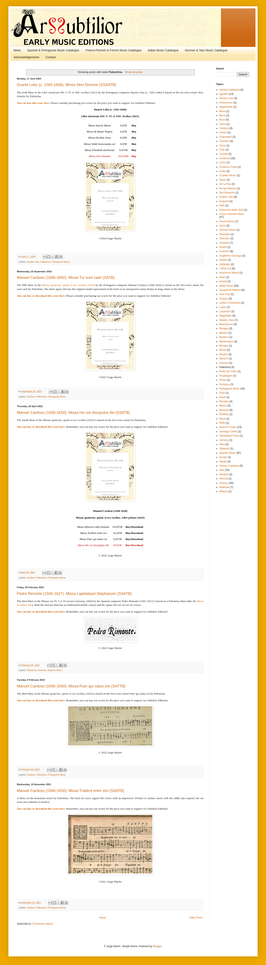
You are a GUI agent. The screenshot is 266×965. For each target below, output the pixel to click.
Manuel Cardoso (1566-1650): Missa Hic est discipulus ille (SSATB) (73, 412)
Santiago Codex (228, 431)
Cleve (222, 145)
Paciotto (223, 362)
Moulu (222, 349)
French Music (226, 221)
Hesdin (223, 259)
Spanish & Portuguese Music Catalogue (53, 50)
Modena (223, 337)
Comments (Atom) (42, 923)
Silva (222, 444)
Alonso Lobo (226, 98)
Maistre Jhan (226, 320)
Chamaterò (225, 136)
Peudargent (225, 375)
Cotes (222, 171)
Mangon (223, 328)
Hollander (224, 264)
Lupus (222, 307)
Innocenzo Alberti (229, 272)
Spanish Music (55, 670)
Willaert (223, 491)
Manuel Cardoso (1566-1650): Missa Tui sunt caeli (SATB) (66, 277)
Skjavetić (224, 448)
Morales (223, 345)
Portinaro (224, 384)
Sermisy (223, 440)
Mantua (223, 332)
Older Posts (195, 917)
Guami (223, 247)
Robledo (224, 414)
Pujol (222, 392)
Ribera (223, 405)
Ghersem (224, 238)
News (17, 50)
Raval (222, 397)
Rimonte (42, 670)
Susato (223, 457)
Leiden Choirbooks (229, 302)
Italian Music (226, 285)
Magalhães (225, 315)
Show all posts (134, 72)
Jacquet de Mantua (230, 290)
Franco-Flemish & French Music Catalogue (114, 50)
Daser (222, 179)
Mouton (223, 354)
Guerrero (224, 251)
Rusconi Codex (227, 427)
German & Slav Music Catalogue (206, 50)
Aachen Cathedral (229, 89)
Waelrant (224, 487)
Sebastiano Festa (229, 435)
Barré (222, 115)
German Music (227, 229)
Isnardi (223, 281)
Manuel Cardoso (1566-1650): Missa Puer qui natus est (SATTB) (71, 686)
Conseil (223, 153)
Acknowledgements (26, 57)
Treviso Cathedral (229, 465)
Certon (223, 132)
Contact (50, 57)
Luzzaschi (224, 311)
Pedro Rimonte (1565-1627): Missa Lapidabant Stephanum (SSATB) (74, 594)
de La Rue (225, 184)
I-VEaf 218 (225, 268)
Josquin (223, 298)
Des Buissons (227, 192)
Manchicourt (226, 324)
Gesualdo (224, 234)
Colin (222, 149)
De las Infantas (227, 188)
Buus (222, 119)
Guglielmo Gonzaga (230, 255)
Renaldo (224, 401)
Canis (222, 124)
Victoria (223, 478)
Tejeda (223, 461)
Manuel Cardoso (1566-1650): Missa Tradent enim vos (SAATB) (70, 791)
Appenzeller (226, 106)
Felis (222, 205)
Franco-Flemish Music (231, 214)
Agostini (223, 94)
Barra (222, 111)
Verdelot (224, 474)
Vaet (221, 470)
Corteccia (224, 158)
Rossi (222, 418)
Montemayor (226, 341)
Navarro (223, 358)
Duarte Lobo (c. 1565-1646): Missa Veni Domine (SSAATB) (66, 85)
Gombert (224, 242)
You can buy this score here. (33, 103)
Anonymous (226, 102)
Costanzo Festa (228, 166)
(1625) (68, 285)
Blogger (157, 946)
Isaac (222, 277)
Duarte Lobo (33, 262)
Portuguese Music (61, 262)
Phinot (222, 380)
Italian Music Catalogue (163, 50)
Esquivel (224, 201)
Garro (222, 225)
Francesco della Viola (231, 209)
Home (102, 917)
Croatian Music (227, 175)
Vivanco (223, 483)
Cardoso (31, 396)
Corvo (222, 162)
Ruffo (222, 422)
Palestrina (45, 262)
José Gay (224, 294)
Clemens (224, 141)
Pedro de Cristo (228, 371)
